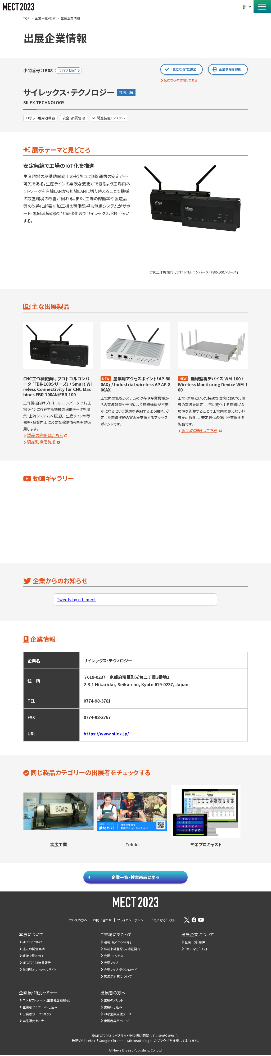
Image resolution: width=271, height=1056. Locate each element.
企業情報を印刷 (230, 69)
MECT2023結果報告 (37, 963)
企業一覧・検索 (195, 942)
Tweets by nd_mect (76, 599)
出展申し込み (113, 1007)
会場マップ (111, 963)
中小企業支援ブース (118, 1014)
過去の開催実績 (34, 949)
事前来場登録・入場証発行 (122, 949)
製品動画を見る (41, 441)
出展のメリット (113, 1001)
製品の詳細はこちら (45, 435)
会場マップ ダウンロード (120, 970)
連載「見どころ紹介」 (117, 942)
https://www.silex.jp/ (106, 733)
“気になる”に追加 (183, 69)
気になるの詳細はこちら (180, 80)
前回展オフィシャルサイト (40, 970)
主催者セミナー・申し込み (40, 1007)
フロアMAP (67, 70)
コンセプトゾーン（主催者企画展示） (47, 1001)
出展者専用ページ (116, 1021)
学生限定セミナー (35, 1021)
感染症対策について (118, 977)
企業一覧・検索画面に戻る (135, 877)
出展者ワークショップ (37, 1014)
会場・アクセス (113, 956)
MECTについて (33, 942)
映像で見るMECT (34, 956)
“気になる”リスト (196, 949)
